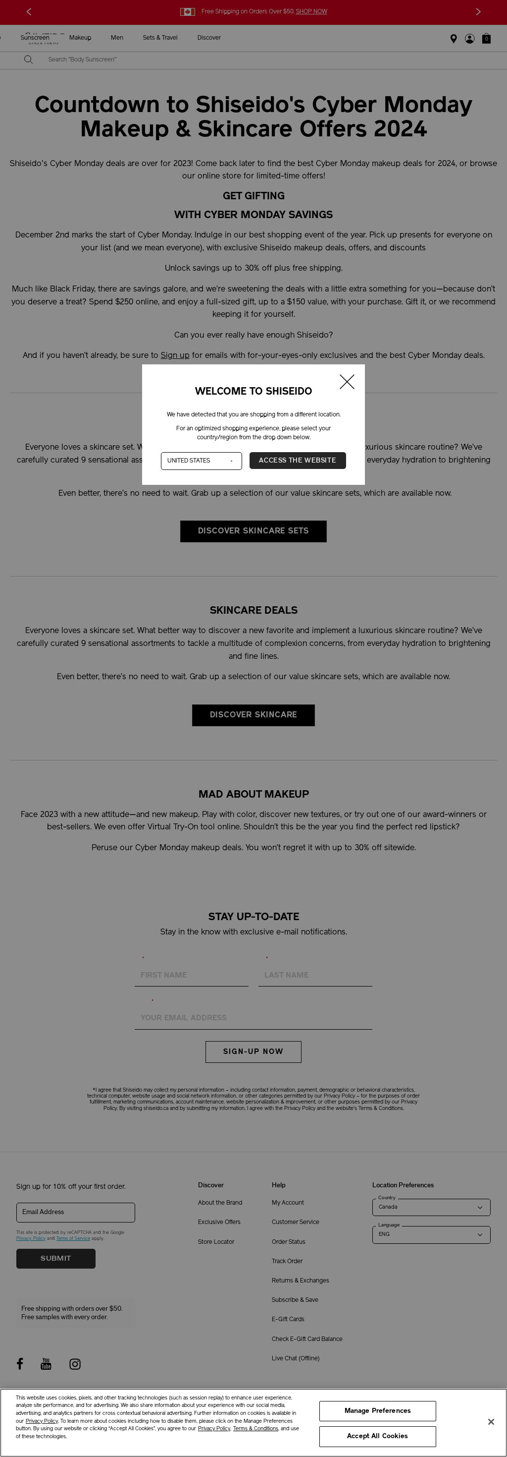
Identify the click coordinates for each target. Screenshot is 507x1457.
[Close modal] (347, 383)
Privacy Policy (42, 1421)
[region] (253, 1423)
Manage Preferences (378, 1411)
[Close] (491, 1422)
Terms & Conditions (255, 1429)
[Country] (201, 461)
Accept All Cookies (377, 1436)
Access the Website (297, 460)
